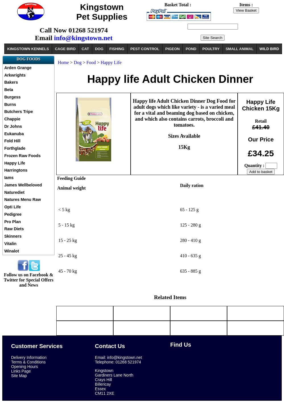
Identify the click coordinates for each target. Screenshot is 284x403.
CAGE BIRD (65, 49)
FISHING (116, 49)
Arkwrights (15, 75)
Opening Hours (24, 366)
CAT (85, 49)
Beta (8, 89)
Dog (78, 62)
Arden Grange (18, 67)
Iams (9, 177)
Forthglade (14, 148)
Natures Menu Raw (22, 199)
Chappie (12, 119)
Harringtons (16, 170)
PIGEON (172, 49)
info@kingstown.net (83, 38)
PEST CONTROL (144, 49)
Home (63, 62)
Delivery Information (29, 357)
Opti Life (12, 207)
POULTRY (211, 49)
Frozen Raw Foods (22, 155)
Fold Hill (12, 141)
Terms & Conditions (28, 362)
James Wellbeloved (23, 185)
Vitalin (10, 243)
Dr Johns (13, 126)
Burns (10, 104)
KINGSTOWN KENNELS (28, 49)
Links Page (21, 371)
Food (91, 62)
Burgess (12, 97)
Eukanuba (14, 133)
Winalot (11, 251)
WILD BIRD (269, 49)
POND (191, 49)
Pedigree (13, 214)
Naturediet (14, 192)
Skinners (13, 236)
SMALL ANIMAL (240, 49)
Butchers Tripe (18, 111)
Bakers (11, 82)
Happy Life (14, 163)
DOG (99, 49)
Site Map (19, 375)
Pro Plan (12, 221)
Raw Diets (14, 229)
